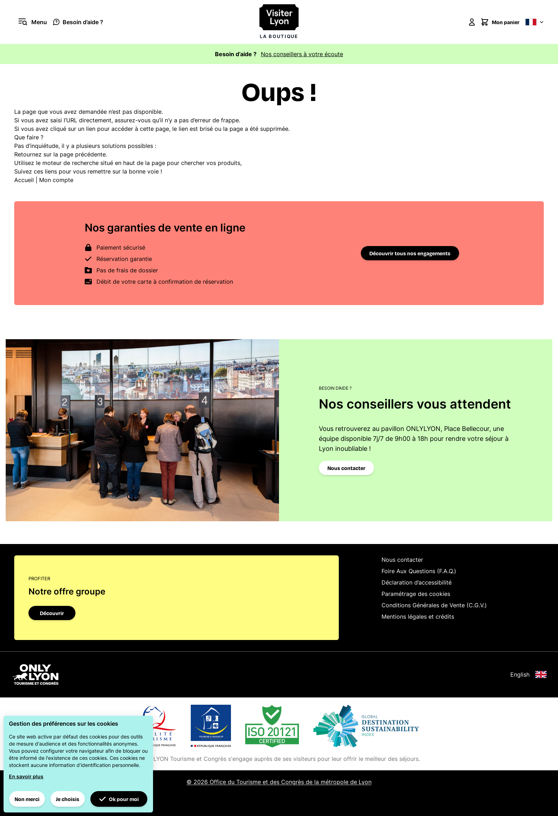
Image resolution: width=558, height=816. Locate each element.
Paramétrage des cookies (415, 593)
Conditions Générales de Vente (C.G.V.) (434, 605)
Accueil (24, 179)
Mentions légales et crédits (417, 616)
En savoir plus (26, 776)
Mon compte (56, 179)
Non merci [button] (27, 798)
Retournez (28, 154)
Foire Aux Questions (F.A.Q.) (418, 571)
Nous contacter (346, 467)
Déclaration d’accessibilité (416, 582)
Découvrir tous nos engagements (410, 253)
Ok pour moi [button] (119, 798)
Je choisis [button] (67, 798)
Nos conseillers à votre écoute (302, 54)
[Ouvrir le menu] (30, 22)
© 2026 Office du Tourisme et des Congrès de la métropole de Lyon (279, 781)
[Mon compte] (472, 22)
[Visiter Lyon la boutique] (279, 21)
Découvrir (52, 613)
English (528, 674)
